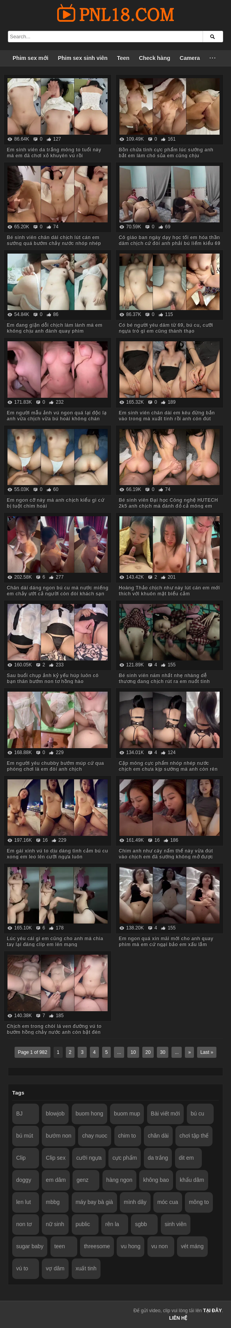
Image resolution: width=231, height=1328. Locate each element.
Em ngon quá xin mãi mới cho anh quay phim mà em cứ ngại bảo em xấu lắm (166, 941)
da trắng (158, 1158)
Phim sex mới (30, 58)
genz (82, 1180)
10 (133, 1052)
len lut (23, 1202)
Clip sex (55, 1158)
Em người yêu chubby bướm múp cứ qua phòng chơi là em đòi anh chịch (55, 766)
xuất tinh (86, 1268)
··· (212, 58)
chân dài (158, 1135)
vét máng (192, 1246)
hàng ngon (119, 1180)
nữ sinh (55, 1224)
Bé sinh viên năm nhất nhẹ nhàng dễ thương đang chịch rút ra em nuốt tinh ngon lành (164, 681)
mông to (199, 1202)
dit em (186, 1158)
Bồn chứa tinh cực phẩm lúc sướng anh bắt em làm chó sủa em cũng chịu (166, 152)
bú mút (24, 1135)
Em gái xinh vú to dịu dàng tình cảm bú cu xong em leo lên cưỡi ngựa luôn (57, 854)
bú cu (197, 1113)
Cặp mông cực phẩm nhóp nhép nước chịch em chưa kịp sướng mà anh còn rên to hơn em (168, 769)
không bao (156, 1180)
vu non (159, 1246)
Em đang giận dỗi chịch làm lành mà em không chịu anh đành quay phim (54, 328)
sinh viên (175, 1224)
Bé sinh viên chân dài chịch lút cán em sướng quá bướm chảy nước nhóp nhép (54, 240)
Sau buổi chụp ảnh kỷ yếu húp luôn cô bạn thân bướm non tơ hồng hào (53, 678)
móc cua (167, 1202)
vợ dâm (55, 1268)
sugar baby (29, 1246)
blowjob (55, 1113)
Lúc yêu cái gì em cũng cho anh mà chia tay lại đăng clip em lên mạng (55, 941)
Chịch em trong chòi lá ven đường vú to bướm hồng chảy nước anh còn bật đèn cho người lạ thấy (54, 1032)
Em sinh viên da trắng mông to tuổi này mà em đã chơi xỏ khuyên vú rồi (54, 152)
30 (162, 1052)
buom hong (89, 1113)
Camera (190, 58)
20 (148, 1052)
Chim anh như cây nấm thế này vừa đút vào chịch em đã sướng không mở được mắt (166, 856)
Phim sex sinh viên (83, 58)
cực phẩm (124, 1158)
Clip (21, 1158)
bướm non (58, 1135)
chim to (127, 1135)
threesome (97, 1246)
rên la (112, 1224)
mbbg (53, 1202)
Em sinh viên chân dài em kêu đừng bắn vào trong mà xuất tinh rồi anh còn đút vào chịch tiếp (167, 418)
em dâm (56, 1180)
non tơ (24, 1224)
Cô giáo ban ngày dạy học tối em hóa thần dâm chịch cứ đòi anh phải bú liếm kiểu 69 (169, 240)
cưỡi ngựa (88, 1158)
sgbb (141, 1224)
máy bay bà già (94, 1202)
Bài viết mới (165, 1113)
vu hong (130, 1246)
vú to (22, 1268)
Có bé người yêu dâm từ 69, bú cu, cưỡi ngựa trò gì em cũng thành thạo (166, 328)
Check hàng (154, 58)
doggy (23, 1180)
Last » (206, 1052)
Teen (123, 58)
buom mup (127, 1113)
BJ (19, 1113)
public (83, 1224)
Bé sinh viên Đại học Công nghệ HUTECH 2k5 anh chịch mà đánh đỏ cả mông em (168, 503)
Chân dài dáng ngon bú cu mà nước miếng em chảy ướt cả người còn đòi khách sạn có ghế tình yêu (57, 593)
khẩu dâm (192, 1180)
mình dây (135, 1202)
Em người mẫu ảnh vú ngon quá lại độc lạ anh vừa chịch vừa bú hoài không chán (57, 415)
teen (59, 1246)
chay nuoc (94, 1135)
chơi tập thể (194, 1135)
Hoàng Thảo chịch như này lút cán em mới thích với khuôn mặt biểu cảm (169, 590)
